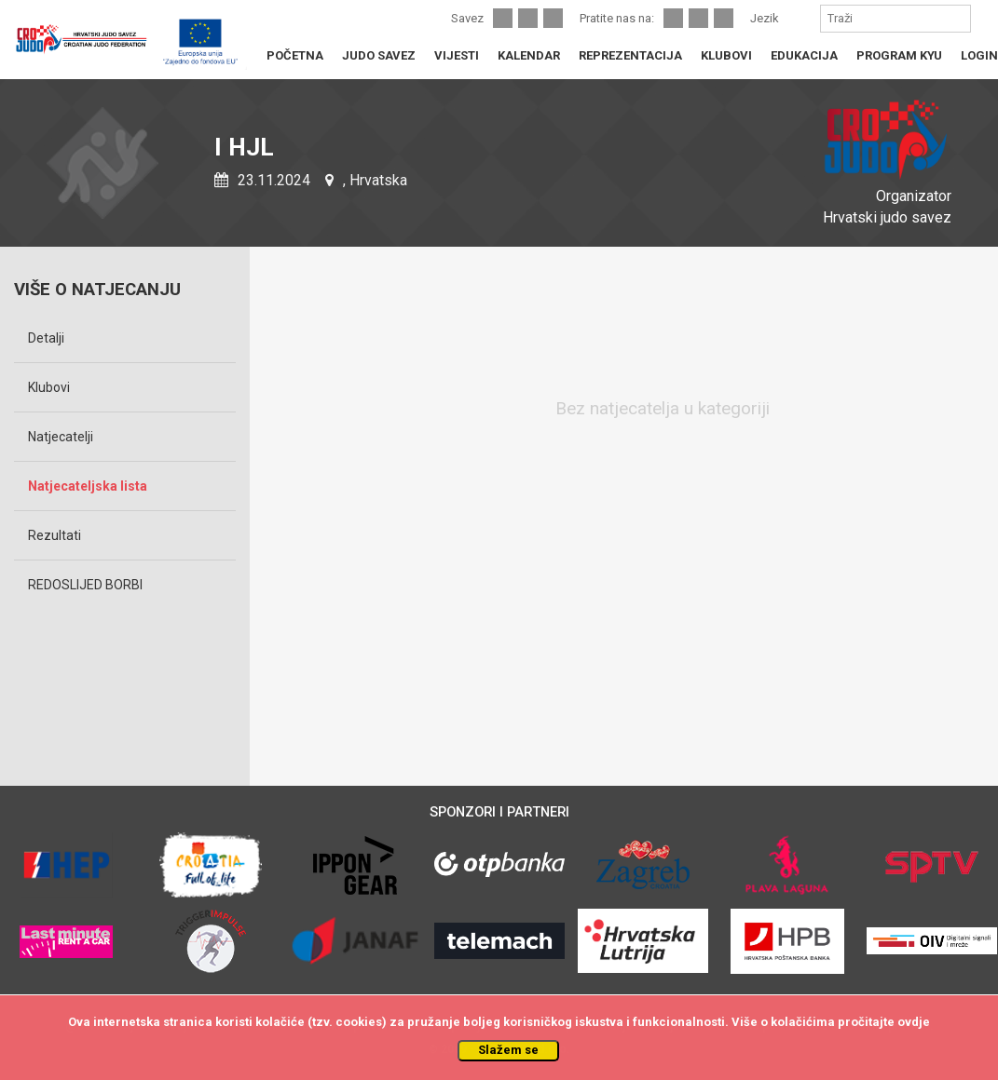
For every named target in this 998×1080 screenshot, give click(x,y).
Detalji (46, 338)
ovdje (913, 1022)
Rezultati (54, 535)
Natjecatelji (60, 436)
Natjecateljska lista (87, 486)
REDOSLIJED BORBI (85, 584)
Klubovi (49, 387)
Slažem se (508, 1050)
